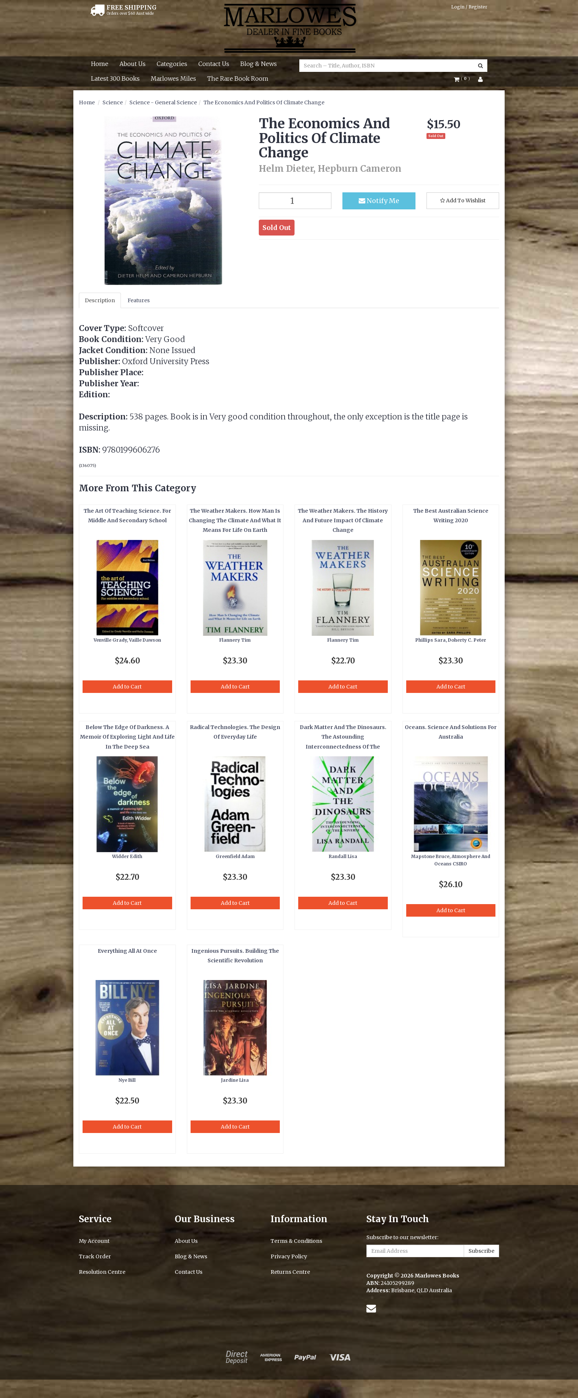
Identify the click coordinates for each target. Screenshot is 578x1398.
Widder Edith (127, 856)
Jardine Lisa (235, 1080)
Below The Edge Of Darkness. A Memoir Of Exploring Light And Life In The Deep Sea (127, 737)
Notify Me (379, 200)
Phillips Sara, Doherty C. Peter (450, 640)
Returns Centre (290, 1272)
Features (139, 300)
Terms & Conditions (296, 1241)
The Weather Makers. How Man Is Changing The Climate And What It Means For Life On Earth (235, 521)
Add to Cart (127, 686)
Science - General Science (163, 102)
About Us (132, 63)
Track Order (95, 1256)
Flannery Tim (235, 640)
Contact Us (213, 63)
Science (112, 102)
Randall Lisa (343, 856)
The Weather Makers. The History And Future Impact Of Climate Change (343, 521)
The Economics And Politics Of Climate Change (263, 102)
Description (100, 300)
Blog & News (258, 63)
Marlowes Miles (173, 78)
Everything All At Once (127, 951)
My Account (94, 1241)
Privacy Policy (289, 1256)
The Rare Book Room (237, 78)
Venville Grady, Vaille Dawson (127, 640)
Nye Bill (127, 1080)
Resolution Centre (102, 1272)
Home (99, 63)
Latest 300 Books (115, 78)
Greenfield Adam (235, 856)
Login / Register (469, 7)
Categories (172, 63)
